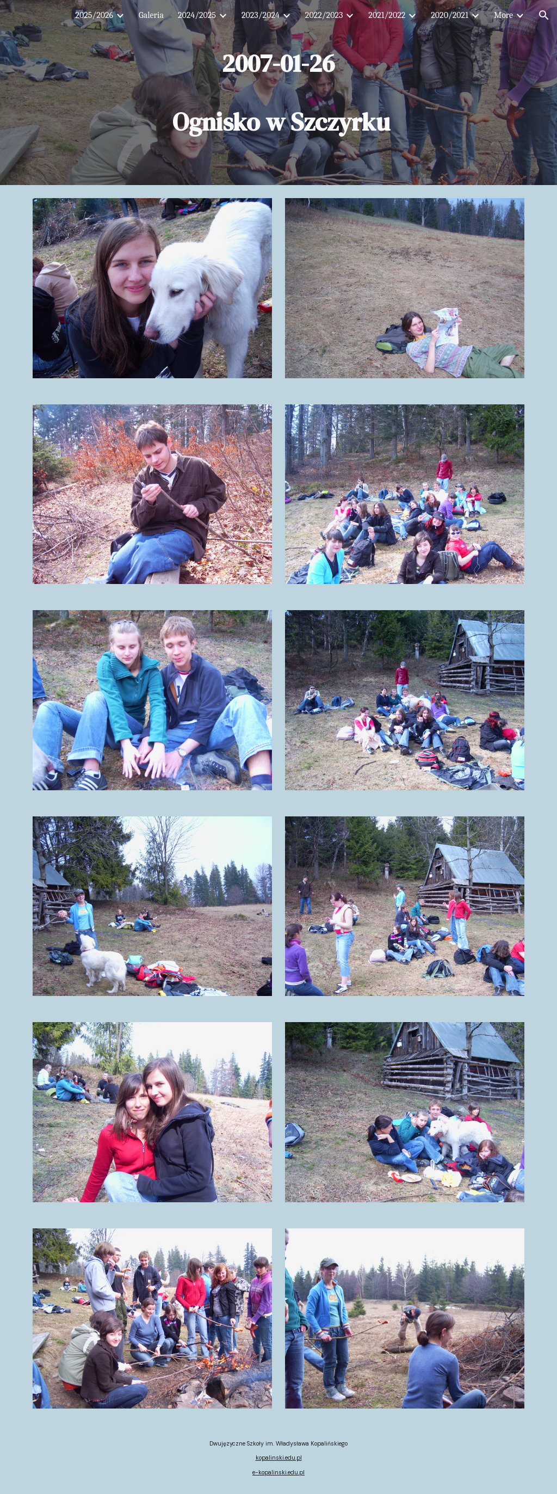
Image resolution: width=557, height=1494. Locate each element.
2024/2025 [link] (197, 15)
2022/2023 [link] (324, 15)
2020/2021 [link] (449, 15)
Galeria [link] (151, 15)
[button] (544, 15)
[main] (278, 92)
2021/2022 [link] (386, 15)
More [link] (503, 15)
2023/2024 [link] (261, 15)
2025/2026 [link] (94, 15)
